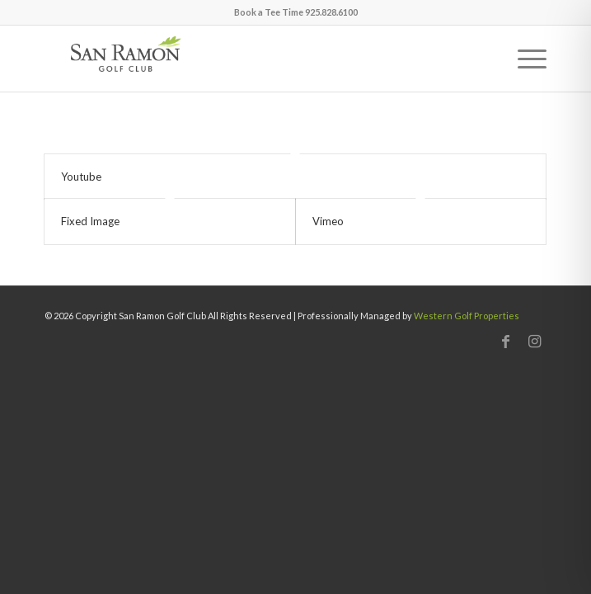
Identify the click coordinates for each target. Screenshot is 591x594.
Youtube (81, 176)
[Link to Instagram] (534, 340)
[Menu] (523, 59)
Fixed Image (90, 221)
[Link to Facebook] (505, 340)
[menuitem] (523, 59)
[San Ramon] (246, 59)
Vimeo (328, 221)
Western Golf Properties (466, 315)
